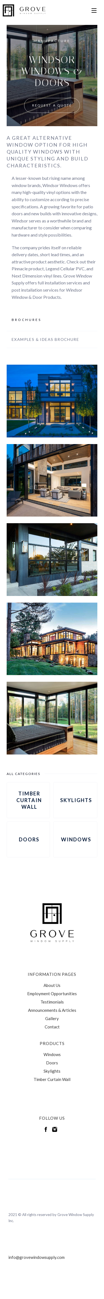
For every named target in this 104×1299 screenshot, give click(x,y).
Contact (52, 1026)
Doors (52, 1062)
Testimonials (52, 1001)
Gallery (52, 1018)
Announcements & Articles (52, 1010)
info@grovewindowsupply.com (36, 1257)
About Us (52, 985)
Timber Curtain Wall (52, 1079)
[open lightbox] (52, 401)
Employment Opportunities (52, 993)
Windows (52, 1054)
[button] (94, 10)
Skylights (52, 1071)
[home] (23, 10)
